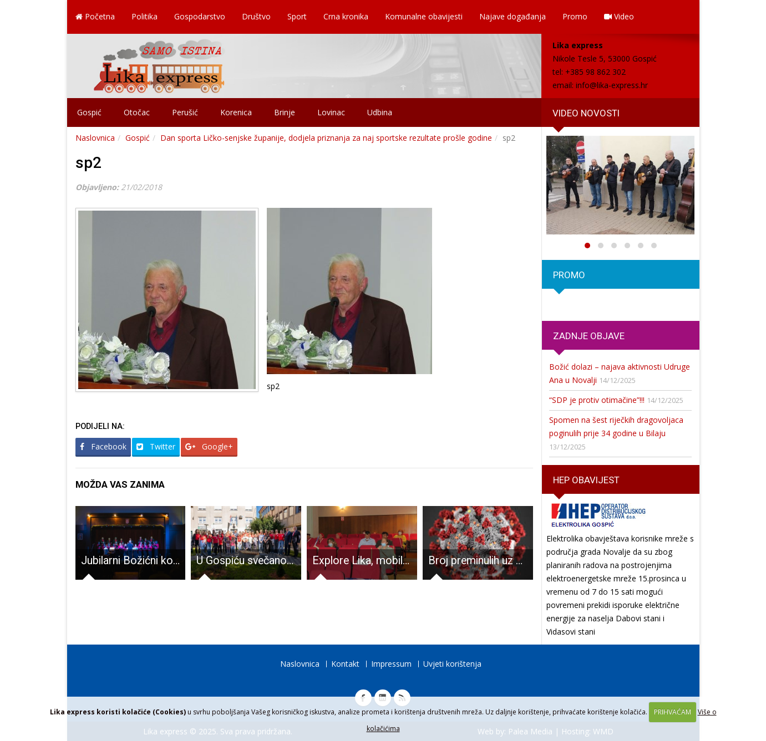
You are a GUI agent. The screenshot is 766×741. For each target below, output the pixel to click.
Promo (574, 16)
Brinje (284, 112)
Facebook (103, 446)
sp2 (88, 163)
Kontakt (345, 663)
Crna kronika (345, 16)
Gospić (89, 112)
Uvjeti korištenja (452, 663)
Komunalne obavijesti (424, 16)
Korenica (236, 112)
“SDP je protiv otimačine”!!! (597, 400)
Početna (95, 16)
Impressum (391, 663)
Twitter (155, 446)
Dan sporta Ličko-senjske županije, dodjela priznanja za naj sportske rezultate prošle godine (326, 137)
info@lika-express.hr (612, 85)
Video (619, 16)
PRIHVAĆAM (672, 712)
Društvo (256, 16)
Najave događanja (512, 16)
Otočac (137, 112)
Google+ (209, 446)
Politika (144, 16)
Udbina (379, 112)
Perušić (185, 112)
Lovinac (331, 112)
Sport (297, 16)
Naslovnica (95, 137)
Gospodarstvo (199, 16)
